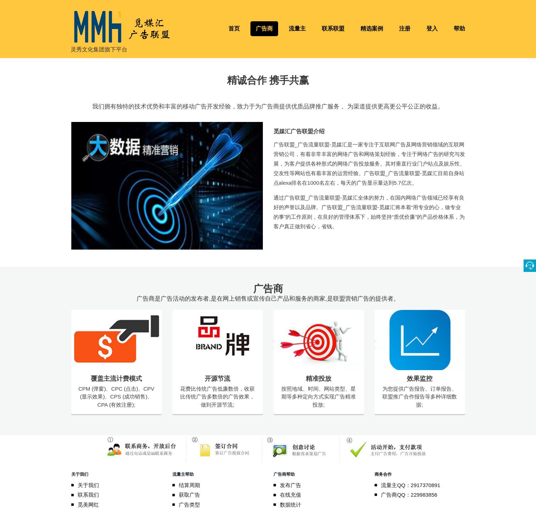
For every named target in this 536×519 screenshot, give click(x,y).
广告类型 (189, 505)
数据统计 (291, 505)
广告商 (264, 29)
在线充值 (291, 495)
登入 (432, 29)
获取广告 (189, 495)
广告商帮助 (284, 474)
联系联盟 (333, 29)
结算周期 (189, 485)
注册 (404, 29)
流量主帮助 (183, 474)
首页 (234, 29)
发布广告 (291, 485)
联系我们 (88, 495)
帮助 (459, 29)
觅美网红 (88, 505)
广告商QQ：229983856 (409, 495)
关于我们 (79, 474)
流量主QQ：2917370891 (411, 485)
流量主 (297, 29)
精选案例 (371, 29)
